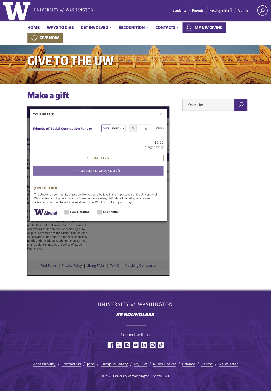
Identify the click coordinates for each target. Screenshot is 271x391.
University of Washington (17, 10)
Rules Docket (164, 364)
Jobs (91, 364)
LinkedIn (144, 345)
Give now (49, 38)
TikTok (161, 345)
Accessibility (44, 364)
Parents (198, 10)
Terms (207, 364)
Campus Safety (114, 364)
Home (33, 27)
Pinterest (152, 345)
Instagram (127, 345)
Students (179, 10)
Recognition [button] (132, 27)
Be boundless (135, 315)
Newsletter (228, 364)
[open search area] (262, 10)
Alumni (243, 10)
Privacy (188, 364)
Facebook (110, 345)
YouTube (135, 345)
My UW (140, 364)
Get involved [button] (94, 27)
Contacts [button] (165, 27)
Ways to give (60, 27)
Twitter (118, 345)
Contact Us (71, 364)
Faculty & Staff (220, 10)
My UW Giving (209, 27)
